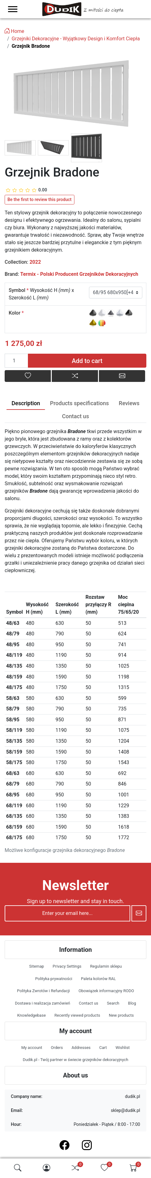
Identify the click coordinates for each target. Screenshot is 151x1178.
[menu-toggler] (12, 9)
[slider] (26, 190)
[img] (17, 1167)
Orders (57, 1047)
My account (31, 1047)
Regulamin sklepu (106, 966)
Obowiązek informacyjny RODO (106, 990)
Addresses (81, 1047)
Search (113, 1003)
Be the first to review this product (39, 199)
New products (121, 1015)
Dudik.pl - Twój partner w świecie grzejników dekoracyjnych (75, 1059)
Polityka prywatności (53, 978)
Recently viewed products (77, 1015)
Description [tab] (25, 403)
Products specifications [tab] (79, 403)
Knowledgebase (31, 1015)
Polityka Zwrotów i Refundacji (43, 990)
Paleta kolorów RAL (98, 978)
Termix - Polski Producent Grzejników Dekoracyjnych (79, 274)
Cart (103, 1047)
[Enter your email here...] (67, 913)
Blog (132, 1003)
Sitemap (36, 966)
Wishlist (123, 1047)
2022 (35, 262)
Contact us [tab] (75, 416)
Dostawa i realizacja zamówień (42, 1003)
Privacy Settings (67, 966)
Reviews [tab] (129, 403)
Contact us (88, 1003)
